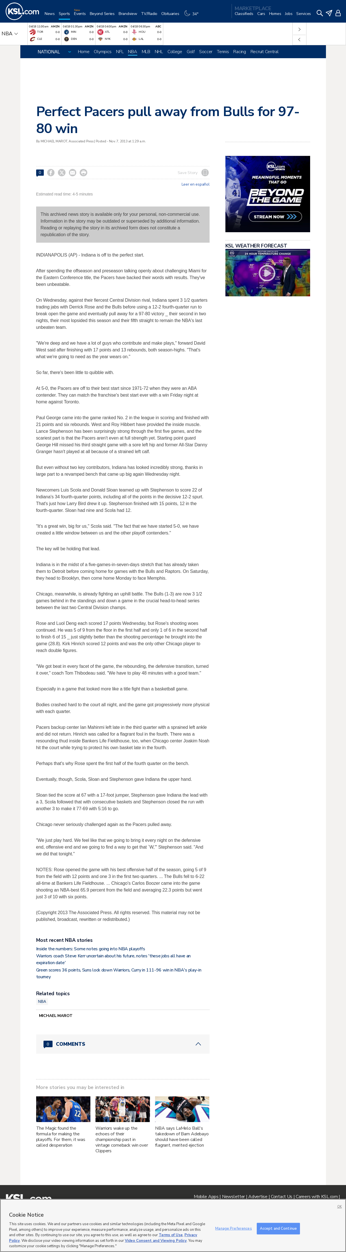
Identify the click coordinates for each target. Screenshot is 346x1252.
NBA (132, 52)
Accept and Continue (278, 1228)
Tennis (223, 52)
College (174, 52)
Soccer (205, 52)
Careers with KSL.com (317, 1197)
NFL (119, 52)
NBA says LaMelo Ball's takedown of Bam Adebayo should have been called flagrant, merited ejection (182, 1136)
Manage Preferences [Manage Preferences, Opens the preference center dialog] (233, 1228)
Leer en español (196, 184)
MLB (146, 52)
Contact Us (281, 1197)
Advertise (257, 1197)
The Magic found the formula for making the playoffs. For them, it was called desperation (60, 1136)
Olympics (103, 52)
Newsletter (233, 1197)
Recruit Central (264, 52)
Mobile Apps (206, 1197)
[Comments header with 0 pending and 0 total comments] (123, 1044)
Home (84, 52)
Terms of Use (171, 1235)
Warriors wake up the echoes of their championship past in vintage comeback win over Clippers (121, 1139)
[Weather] (192, 16)
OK (339, 1207)
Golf (191, 52)
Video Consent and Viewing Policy (156, 1240)
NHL (159, 52)
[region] (173, 1225)
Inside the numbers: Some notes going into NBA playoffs (90, 949)
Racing (239, 52)
